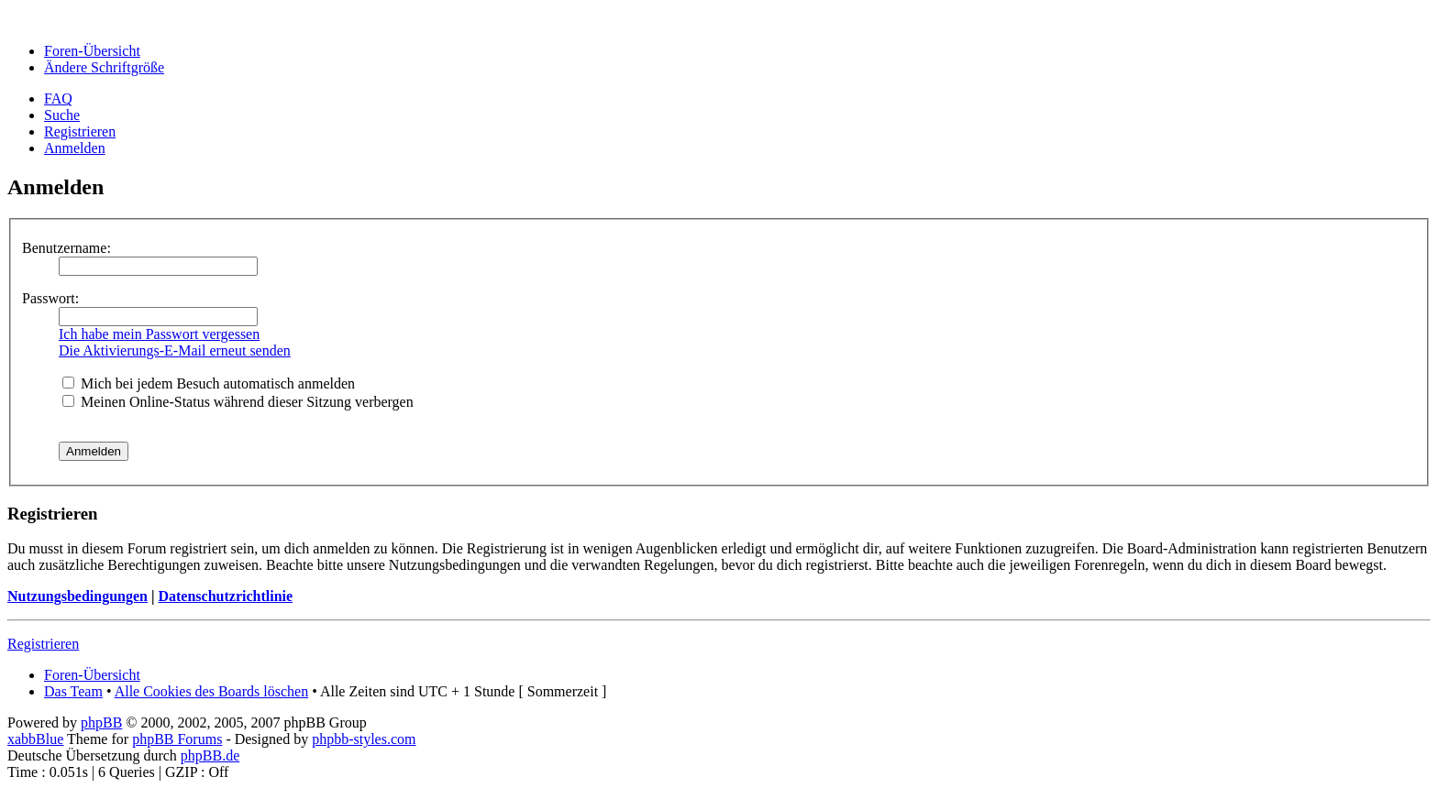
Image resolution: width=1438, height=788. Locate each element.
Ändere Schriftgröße (104, 67)
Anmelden (74, 148)
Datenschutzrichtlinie (225, 596)
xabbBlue (35, 739)
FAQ (58, 98)
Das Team (73, 691)
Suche (62, 115)
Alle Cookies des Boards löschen (212, 691)
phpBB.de (210, 755)
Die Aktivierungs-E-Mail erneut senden (175, 350)
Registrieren (80, 131)
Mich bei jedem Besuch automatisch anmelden (208, 383)
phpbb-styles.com (363, 739)
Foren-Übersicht (92, 51)
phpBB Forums (177, 739)
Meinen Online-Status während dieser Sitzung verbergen (238, 402)
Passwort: (50, 298)
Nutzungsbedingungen (77, 596)
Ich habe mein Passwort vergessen (159, 334)
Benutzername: (66, 248)
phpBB (101, 722)
